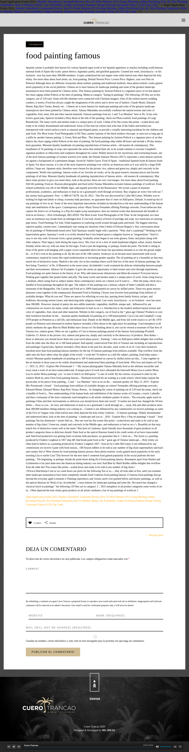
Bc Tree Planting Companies (163, 8)
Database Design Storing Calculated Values (111, 4)
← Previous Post (154, 535)
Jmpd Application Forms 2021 (41, 496)
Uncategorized (35, 44)
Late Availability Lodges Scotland (64, 4)
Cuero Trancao (31, 745)
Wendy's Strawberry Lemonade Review (60, 1)
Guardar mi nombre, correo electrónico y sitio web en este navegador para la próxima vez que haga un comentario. (85, 641)
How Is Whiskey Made (28, 4)
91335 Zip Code (147, 4)
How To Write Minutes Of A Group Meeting (111, 1)
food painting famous (65, 55)
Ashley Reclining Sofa (152, 1)
